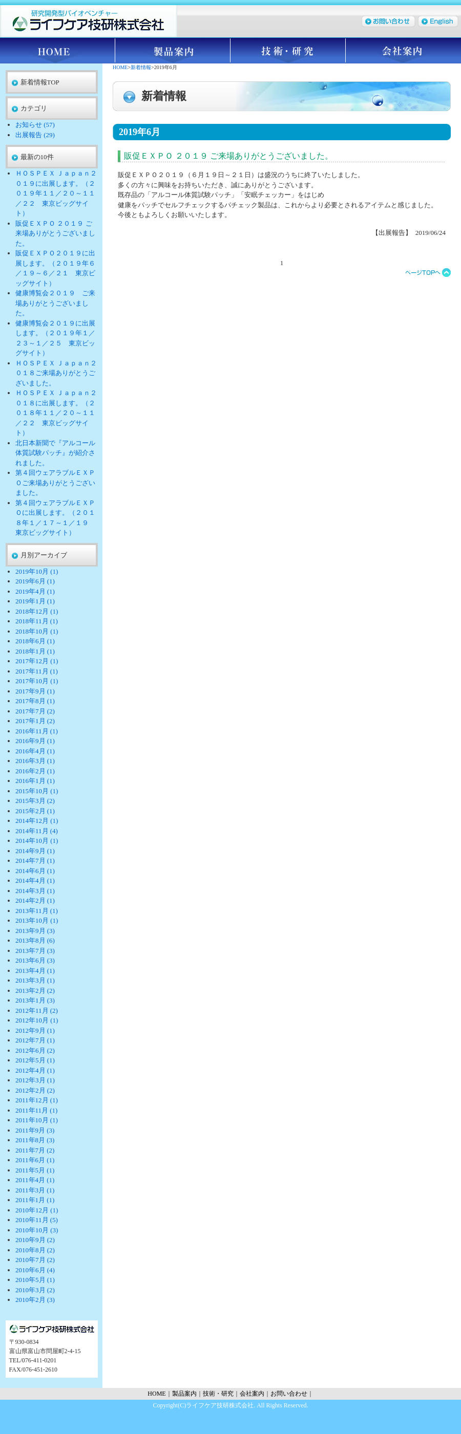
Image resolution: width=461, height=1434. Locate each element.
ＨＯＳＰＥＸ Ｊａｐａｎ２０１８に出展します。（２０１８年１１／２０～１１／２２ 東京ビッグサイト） (56, 413)
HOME (57, 50)
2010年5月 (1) (35, 1280)
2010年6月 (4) (35, 1270)
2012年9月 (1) (35, 1030)
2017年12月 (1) (36, 661)
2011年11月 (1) (36, 1110)
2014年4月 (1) (35, 880)
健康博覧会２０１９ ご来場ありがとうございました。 (55, 303)
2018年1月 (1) (35, 651)
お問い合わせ (288, 1393)
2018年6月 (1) (35, 641)
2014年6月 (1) (35, 871)
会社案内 (403, 50)
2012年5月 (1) (35, 1060)
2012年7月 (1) (35, 1040)
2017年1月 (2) (35, 721)
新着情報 (141, 67)
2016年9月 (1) (35, 741)
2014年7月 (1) (35, 860)
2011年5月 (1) (34, 1170)
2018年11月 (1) (36, 621)
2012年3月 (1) (35, 1080)
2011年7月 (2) (34, 1150)
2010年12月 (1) (36, 1210)
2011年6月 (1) (34, 1160)
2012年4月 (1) (35, 1070)
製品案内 (172, 50)
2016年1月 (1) (35, 781)
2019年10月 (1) (36, 571)
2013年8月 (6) (35, 940)
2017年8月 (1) (35, 701)
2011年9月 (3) (34, 1130)
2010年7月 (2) (35, 1260)
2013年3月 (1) (35, 980)
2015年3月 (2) (35, 801)
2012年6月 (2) (35, 1050)
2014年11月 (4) (36, 831)
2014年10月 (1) (36, 840)
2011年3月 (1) (34, 1190)
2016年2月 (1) (35, 771)
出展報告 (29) (35, 135)
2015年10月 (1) (36, 791)
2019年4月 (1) (35, 591)
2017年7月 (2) (35, 711)
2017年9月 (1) (35, 691)
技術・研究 (288, 50)
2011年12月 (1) (36, 1100)
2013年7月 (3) (35, 950)
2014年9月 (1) (35, 851)
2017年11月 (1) (36, 671)
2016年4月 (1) (35, 751)
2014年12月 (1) (36, 820)
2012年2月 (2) (35, 1090)
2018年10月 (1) (36, 631)
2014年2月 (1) (35, 900)
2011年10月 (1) (36, 1120)
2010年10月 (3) (36, 1230)
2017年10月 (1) (36, 681)
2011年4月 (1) (34, 1180)
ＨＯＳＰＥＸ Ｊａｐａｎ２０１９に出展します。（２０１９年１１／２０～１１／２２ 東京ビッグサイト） (56, 193)
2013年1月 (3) (35, 1000)
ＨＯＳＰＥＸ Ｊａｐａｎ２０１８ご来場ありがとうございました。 (56, 373)
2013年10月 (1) (36, 920)
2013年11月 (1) (36, 911)
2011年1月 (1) (34, 1200)
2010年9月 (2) (35, 1240)
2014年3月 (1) (35, 891)
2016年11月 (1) (36, 731)
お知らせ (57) (35, 124)
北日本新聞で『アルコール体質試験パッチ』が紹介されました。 (55, 453)
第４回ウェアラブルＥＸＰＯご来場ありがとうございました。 (55, 482)
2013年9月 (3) (35, 931)
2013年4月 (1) (35, 970)
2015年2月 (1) (35, 811)
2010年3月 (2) (35, 1290)
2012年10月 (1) (36, 1020)
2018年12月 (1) (36, 611)
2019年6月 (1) (35, 581)
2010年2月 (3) (35, 1299)
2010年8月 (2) (35, 1250)
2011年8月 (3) (34, 1140)
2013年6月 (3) (35, 960)
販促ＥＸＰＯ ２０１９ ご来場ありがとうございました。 (55, 233)
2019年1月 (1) (35, 601)
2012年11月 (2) (36, 1010)
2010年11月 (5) (36, 1220)
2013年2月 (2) (35, 990)
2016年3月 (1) (35, 761)
